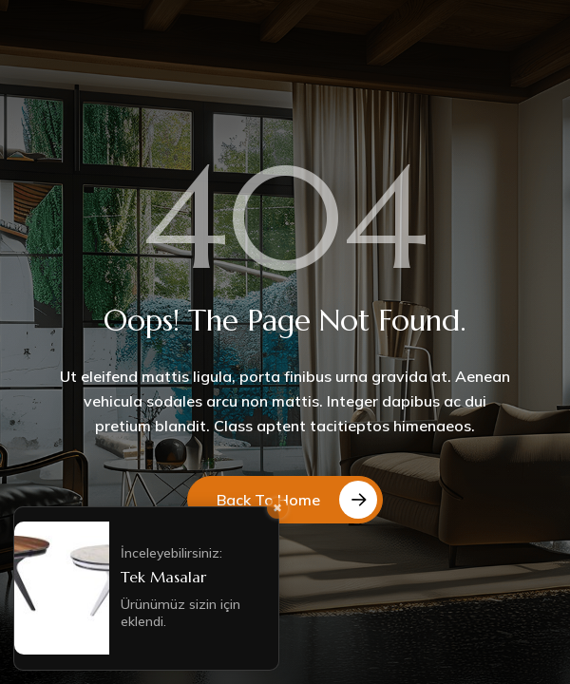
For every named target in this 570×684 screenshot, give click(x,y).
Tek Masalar (163, 576)
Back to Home (268, 499)
